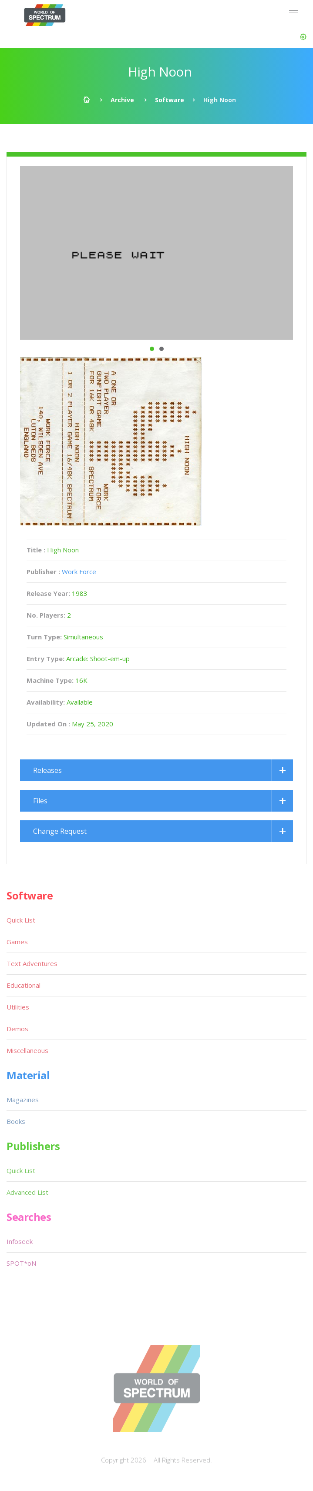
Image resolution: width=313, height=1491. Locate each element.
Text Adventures (32, 963)
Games (17, 941)
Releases (47, 770)
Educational (23, 985)
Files (40, 801)
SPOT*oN (21, 1263)
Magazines (23, 1099)
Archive (122, 100)
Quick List (21, 920)
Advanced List (27, 1192)
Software (169, 100)
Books (16, 1121)
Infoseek (20, 1241)
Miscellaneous (27, 1050)
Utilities (18, 1007)
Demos (17, 1028)
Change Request (60, 831)
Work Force (79, 571)
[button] (303, 37)
